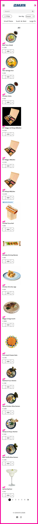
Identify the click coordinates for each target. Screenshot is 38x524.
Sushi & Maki (21, 21)
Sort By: (21, 16)
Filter (7, 16)
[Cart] (35, 5)
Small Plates (8, 21)
